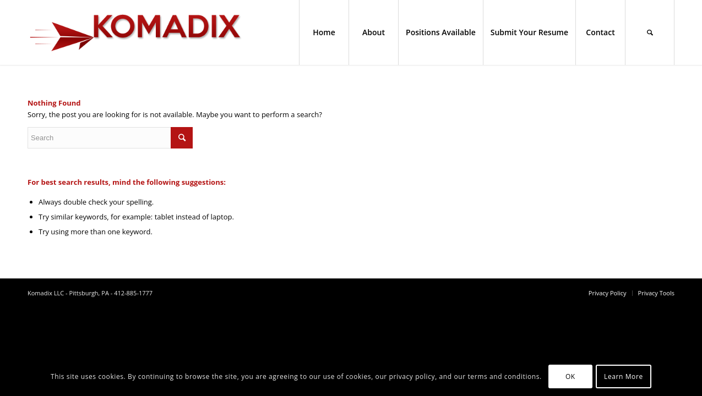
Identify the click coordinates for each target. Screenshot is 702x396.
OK (570, 376)
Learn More (623, 376)
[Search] (649, 32)
